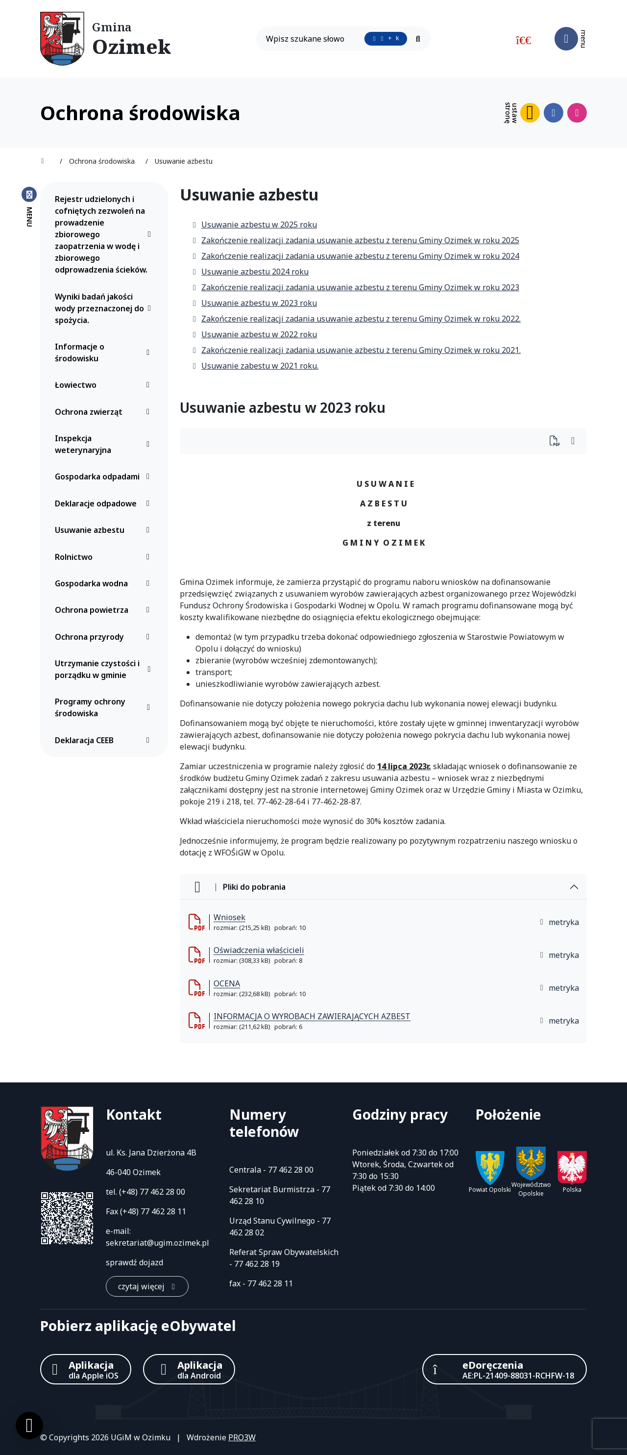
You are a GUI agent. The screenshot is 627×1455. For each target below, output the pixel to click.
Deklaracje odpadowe (105, 503)
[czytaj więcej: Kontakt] (147, 1286)
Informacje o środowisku (105, 352)
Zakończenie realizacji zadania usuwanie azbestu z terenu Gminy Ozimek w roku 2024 (355, 256)
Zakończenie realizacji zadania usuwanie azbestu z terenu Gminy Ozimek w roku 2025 (355, 240)
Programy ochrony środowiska (105, 707)
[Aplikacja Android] (189, 1369)
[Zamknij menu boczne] (29, 206)
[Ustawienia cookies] (29, 1425)
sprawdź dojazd (134, 1262)
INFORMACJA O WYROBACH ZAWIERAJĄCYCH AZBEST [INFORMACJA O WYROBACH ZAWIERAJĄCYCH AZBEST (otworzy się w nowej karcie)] (312, 1016)
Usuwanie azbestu (105, 530)
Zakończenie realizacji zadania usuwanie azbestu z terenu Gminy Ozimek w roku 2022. (356, 318)
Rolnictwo (105, 557)
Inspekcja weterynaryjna (105, 444)
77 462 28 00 (162, 1191)
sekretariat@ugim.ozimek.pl (157, 1242)
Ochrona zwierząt (105, 411)
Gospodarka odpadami (105, 476)
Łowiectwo (105, 384)
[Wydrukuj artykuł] (558, 441)
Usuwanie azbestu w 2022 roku (254, 334)
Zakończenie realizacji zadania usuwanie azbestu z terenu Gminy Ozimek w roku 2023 (355, 287)
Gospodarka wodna (105, 583)
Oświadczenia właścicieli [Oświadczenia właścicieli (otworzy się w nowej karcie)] (259, 950)
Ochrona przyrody (105, 636)
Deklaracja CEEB (105, 740)
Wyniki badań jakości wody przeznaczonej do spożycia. (105, 308)
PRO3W (242, 1437)
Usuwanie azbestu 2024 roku (250, 271)
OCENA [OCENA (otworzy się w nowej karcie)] (227, 983)
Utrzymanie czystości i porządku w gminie (105, 669)
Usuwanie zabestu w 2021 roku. (255, 365)
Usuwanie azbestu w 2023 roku (254, 303)
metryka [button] (559, 922)
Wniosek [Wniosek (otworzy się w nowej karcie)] (229, 917)
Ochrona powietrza (105, 609)
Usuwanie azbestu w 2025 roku (254, 224)
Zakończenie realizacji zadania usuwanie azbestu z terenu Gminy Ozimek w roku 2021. (356, 350)
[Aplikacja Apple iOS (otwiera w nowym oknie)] (85, 1369)
